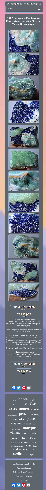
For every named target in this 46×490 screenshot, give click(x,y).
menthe (32, 450)
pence (23, 413)
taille (21, 419)
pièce (31, 418)
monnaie (27, 424)
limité (33, 438)
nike (36, 409)
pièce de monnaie (17, 405)
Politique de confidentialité (23, 472)
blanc (28, 445)
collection (33, 433)
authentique (20, 449)
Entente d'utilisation (24, 476)
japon (14, 400)
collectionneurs (12, 415)
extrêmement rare (17, 446)
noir (34, 442)
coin (24, 433)
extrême (30, 403)
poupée (32, 400)
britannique (24, 442)
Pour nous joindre (24, 468)
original (16, 423)
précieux (14, 443)
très (15, 419)
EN (22, 480)
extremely (35, 414)
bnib (25, 455)
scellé (17, 453)
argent (32, 455)
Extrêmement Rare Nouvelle (24, 464)
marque (29, 427)
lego (35, 446)
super (35, 424)
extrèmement (16, 429)
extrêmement (20, 408)
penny (15, 438)
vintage (15, 432)
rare (24, 437)
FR (26, 480)
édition (23, 399)
